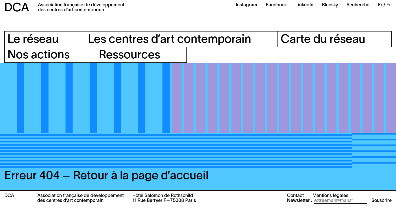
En (389, 5)
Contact (295, 196)
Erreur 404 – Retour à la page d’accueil (106, 176)
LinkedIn (304, 5)
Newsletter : (299, 201)
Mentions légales (330, 196)
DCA (16, 8)
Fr (380, 5)
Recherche (358, 5)
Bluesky (330, 5)
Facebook (276, 5)
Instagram (246, 5)
